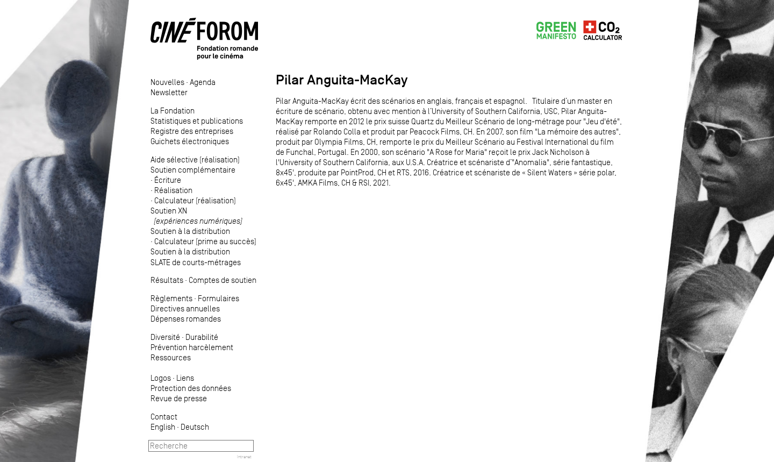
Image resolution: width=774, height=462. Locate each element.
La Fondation (172, 110)
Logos (160, 377)
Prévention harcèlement (191, 347)
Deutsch (195, 426)
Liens (185, 377)
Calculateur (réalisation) (195, 200)
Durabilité (201, 337)
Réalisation (173, 190)
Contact (163, 416)
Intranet (244, 456)
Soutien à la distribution (190, 231)
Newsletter (169, 92)
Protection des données (190, 388)
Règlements (171, 298)
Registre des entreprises (191, 131)
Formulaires (218, 298)
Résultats (166, 280)
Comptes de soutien (222, 280)
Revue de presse (178, 398)
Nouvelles (167, 82)
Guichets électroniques (189, 141)
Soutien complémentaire (192, 169)
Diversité (165, 337)
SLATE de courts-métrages (195, 262)
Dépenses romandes (185, 318)
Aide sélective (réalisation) (195, 159)
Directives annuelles (185, 308)
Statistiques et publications (196, 120)
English (162, 426)
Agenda (203, 82)
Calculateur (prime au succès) (205, 241)
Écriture (167, 179)
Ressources (170, 357)
